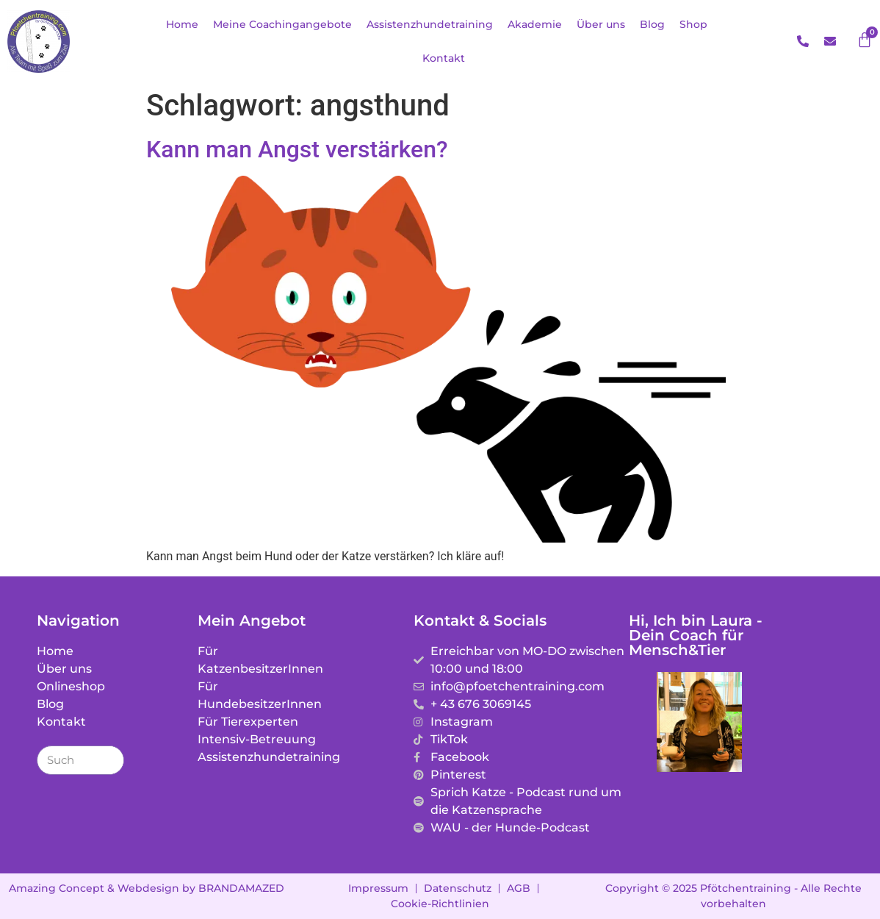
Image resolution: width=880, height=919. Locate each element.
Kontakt (443, 58)
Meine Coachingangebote (282, 24)
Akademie (535, 24)
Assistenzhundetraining (430, 24)
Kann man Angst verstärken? (297, 149)
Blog (652, 24)
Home (182, 24)
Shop (693, 24)
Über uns (601, 24)
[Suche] (108, 760)
